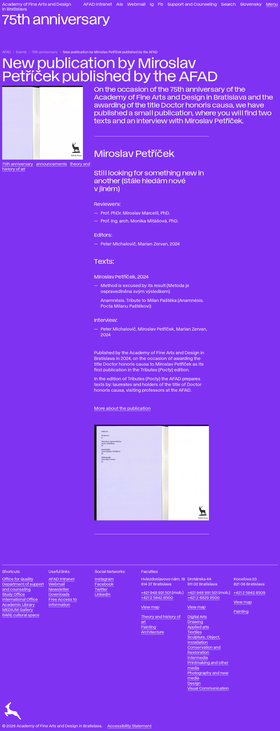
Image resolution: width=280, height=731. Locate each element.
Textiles (194, 632)
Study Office (13, 594)
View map (150, 607)
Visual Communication (208, 688)
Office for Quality (17, 579)
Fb (160, 4)
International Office (20, 599)
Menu (272, 4)
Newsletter (59, 589)
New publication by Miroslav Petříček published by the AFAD (110, 52)
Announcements (51, 164)
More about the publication (122, 408)
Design (194, 683)
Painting (148, 627)
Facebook (104, 584)
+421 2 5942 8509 (249, 593)
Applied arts (198, 627)
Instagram (104, 579)
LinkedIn (102, 594)
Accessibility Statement (129, 726)
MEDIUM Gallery (17, 610)
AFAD (6, 52)
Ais (119, 4)
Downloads (59, 594)
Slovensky (251, 4)
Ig (152, 4)
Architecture (152, 632)
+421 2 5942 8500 (157, 598)
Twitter (101, 589)
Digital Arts (197, 617)
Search (228, 4)
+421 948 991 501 (202, 593)
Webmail (136, 4)
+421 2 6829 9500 (203, 598)
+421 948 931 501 (156, 593)
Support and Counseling (192, 4)
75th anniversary (45, 52)
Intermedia (197, 658)
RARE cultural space (20, 615)
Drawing (195, 622)
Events (21, 52)
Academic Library (18, 605)
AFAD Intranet (97, 4)
